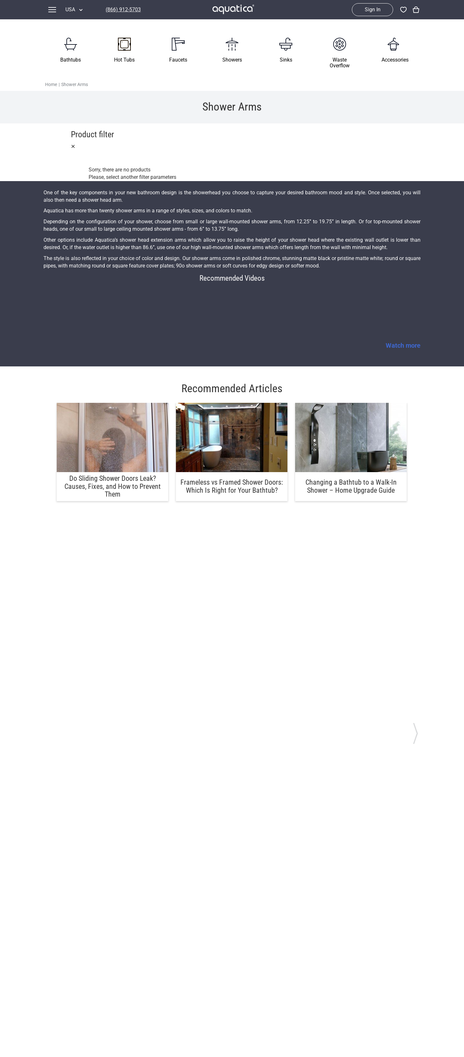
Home (51, 84)
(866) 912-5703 (123, 9)
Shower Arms (74, 84)
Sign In (373, 9)
